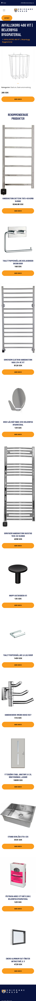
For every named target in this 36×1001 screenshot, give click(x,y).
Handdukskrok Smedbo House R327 (18, 715)
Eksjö (4, 3)
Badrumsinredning (24, 87)
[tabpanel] (18, 65)
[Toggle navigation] (4, 10)
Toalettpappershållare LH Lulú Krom (18, 655)
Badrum (13, 87)
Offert (7, 18)
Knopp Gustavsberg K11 (18, 595)
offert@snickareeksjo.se (27, 3)
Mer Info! (18, 99)
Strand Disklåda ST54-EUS (18, 836)
